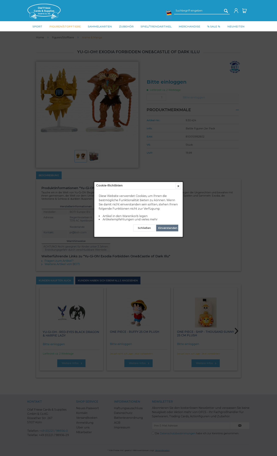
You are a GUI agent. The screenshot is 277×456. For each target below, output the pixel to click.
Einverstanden (167, 82)
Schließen (144, 82)
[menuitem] (44, 11)
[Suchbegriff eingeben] (202, 10)
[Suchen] (226, 10)
